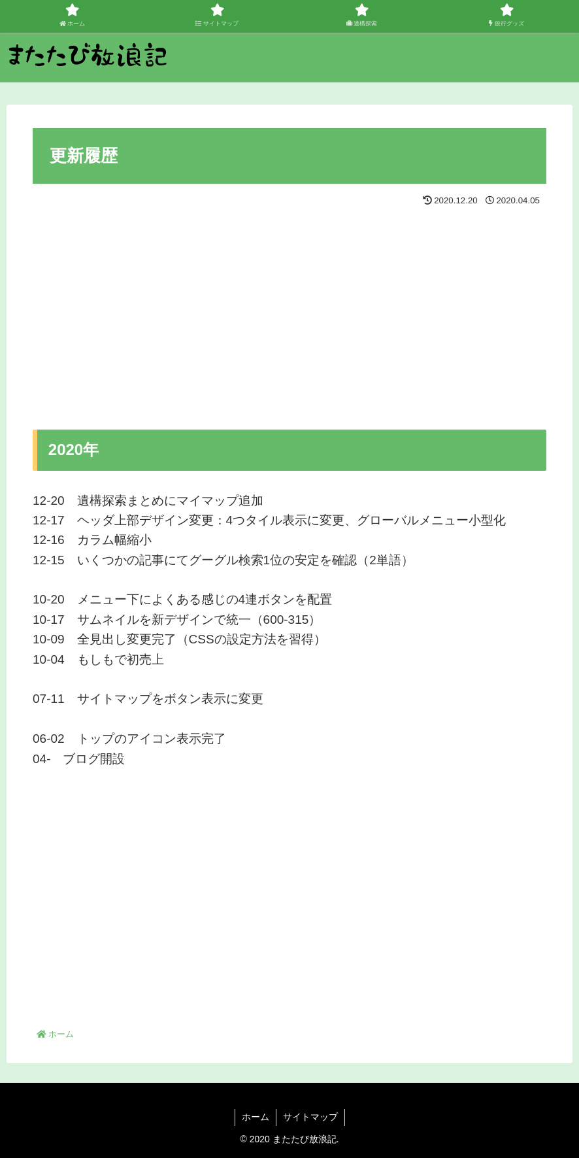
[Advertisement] (161, 308)
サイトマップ (310, 1117)
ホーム (255, 1117)
